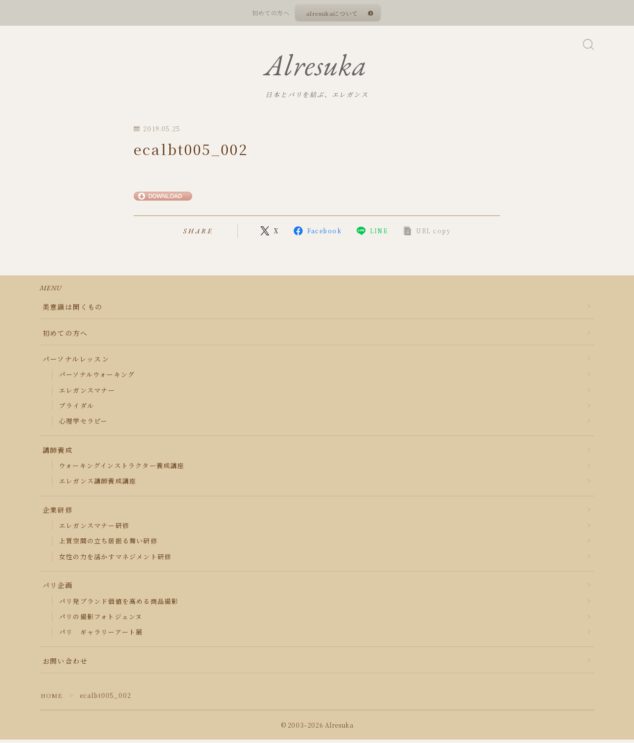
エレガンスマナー (87, 393)
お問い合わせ (65, 664)
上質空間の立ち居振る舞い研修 (108, 544)
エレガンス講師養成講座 (97, 484)
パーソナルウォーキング (97, 378)
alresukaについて (332, 13)
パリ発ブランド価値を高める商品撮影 (118, 604)
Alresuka (315, 67)
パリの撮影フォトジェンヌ (100, 620)
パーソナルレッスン (76, 362)
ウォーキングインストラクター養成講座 (122, 469)
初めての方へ (65, 336)
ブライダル (76, 409)
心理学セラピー (83, 424)
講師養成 (58, 453)
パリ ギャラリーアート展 (101, 635)
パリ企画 (58, 589)
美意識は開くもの (73, 310)
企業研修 (58, 513)
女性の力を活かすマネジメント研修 (115, 560)
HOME (52, 698)
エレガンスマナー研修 (94, 528)
